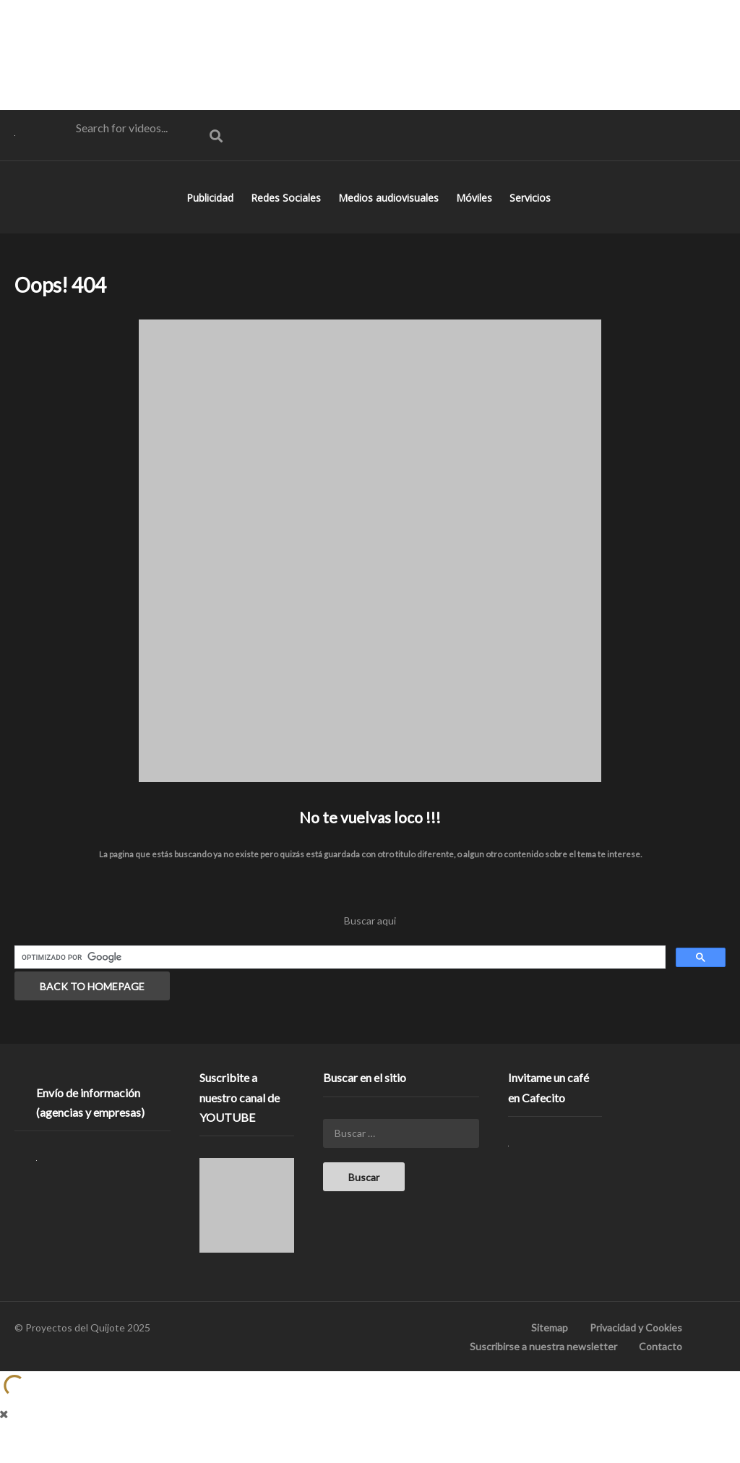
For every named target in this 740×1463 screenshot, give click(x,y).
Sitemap (549, 1349)
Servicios (531, 219)
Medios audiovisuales (390, 219)
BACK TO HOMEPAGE (92, 1008)
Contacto (660, 1368)
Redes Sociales (287, 219)
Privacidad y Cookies (636, 1349)
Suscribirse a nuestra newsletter (543, 1368)
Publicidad (211, 219)
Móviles (475, 219)
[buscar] (338, 979)
